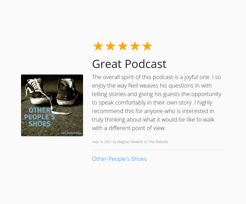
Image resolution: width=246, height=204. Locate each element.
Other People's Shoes (119, 159)
